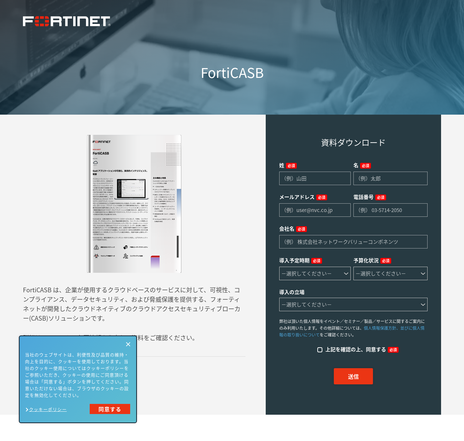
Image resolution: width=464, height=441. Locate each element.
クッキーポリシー (48, 409)
